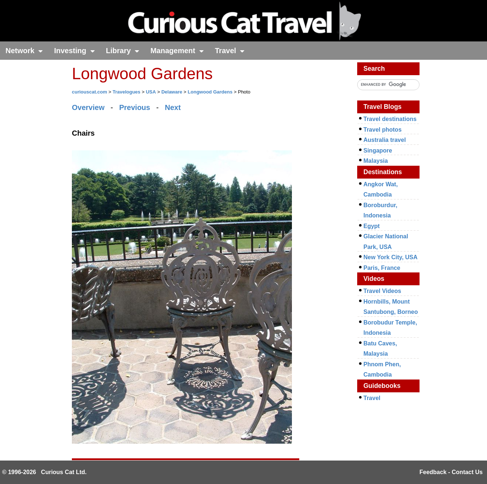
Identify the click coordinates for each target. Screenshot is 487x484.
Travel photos (382, 129)
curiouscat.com (89, 92)
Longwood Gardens (210, 92)
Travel (230, 51)
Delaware (171, 92)
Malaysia (375, 161)
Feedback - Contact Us (451, 472)
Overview (88, 107)
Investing (74, 51)
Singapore (377, 150)
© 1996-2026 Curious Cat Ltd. (44, 472)
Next (172, 107)
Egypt (371, 226)
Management (177, 51)
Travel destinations (390, 119)
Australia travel (384, 140)
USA (151, 92)
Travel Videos (382, 291)
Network (24, 51)
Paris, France (381, 268)
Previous (134, 107)
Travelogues (126, 92)
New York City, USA (390, 257)
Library (122, 51)
